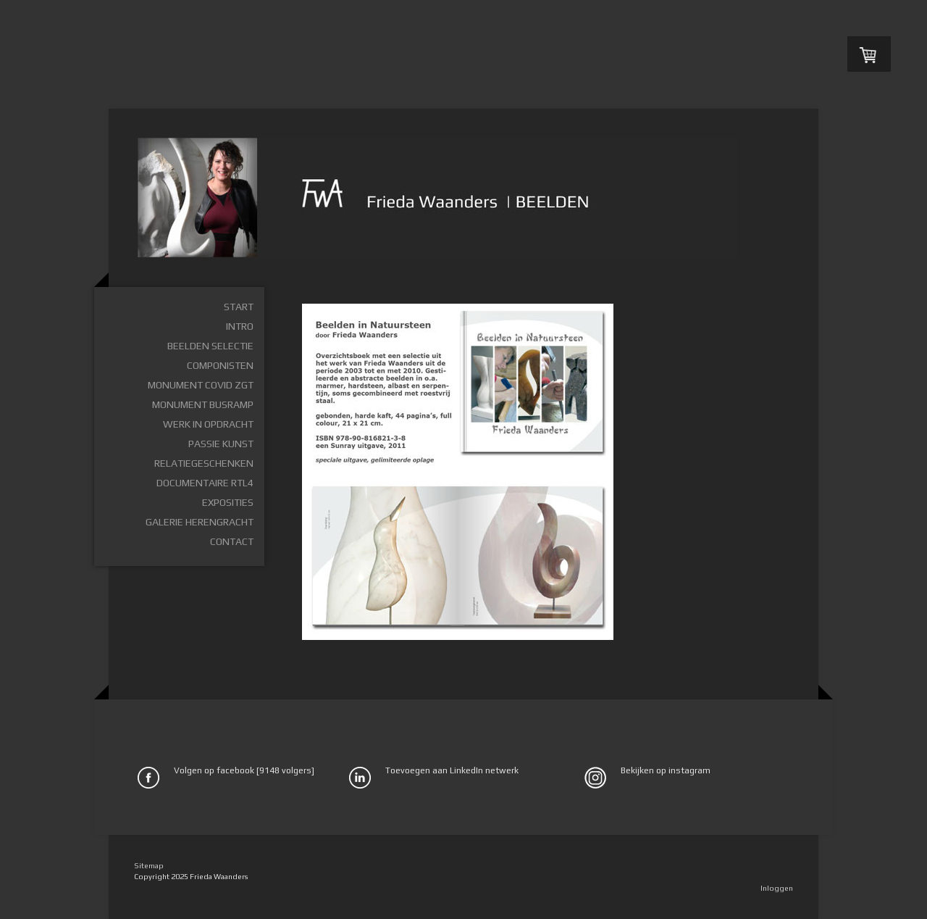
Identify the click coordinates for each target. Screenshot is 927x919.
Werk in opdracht (208, 424)
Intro (239, 326)
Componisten (220, 365)
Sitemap (149, 865)
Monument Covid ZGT (200, 385)
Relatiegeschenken (203, 463)
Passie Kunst (220, 443)
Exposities (227, 502)
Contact (231, 541)
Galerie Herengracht (199, 522)
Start (238, 306)
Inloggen (776, 887)
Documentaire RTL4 (204, 482)
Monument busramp (202, 404)
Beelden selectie (210, 346)
